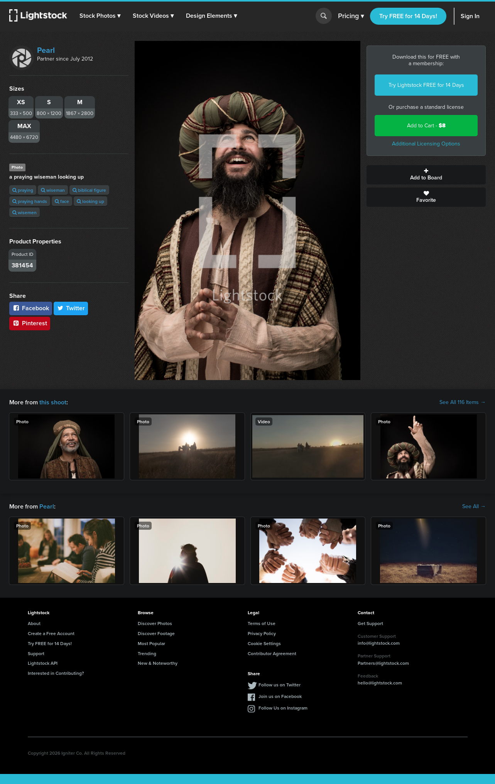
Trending (147, 653)
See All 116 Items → (462, 402)
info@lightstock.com (379, 643)
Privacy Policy (262, 633)
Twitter (71, 308)
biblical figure (89, 190)
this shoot (52, 402)
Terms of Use (261, 623)
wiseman (53, 190)
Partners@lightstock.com (383, 663)
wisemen (24, 212)
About (34, 623)
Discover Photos (155, 623)
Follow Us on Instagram (282, 708)
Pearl (46, 50)
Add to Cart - (426, 126)
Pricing (351, 16)
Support (36, 653)
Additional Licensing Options (426, 144)
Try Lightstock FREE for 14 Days (426, 85)
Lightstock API (42, 663)
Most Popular (151, 643)
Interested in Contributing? (56, 673)
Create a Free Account (51, 633)
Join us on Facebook (280, 696)
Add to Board (426, 174)
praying (22, 190)
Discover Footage (156, 633)
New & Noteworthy (157, 663)
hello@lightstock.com (380, 682)
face (62, 201)
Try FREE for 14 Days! (408, 16)
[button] (99, 16)
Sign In (470, 16)
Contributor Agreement (272, 653)
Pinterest (29, 323)
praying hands (29, 201)
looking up (90, 201)
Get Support (370, 623)
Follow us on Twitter (279, 684)
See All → (474, 506)
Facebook (30, 308)
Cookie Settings (264, 643)
